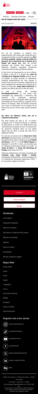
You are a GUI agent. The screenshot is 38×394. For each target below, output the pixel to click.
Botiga (19, 206)
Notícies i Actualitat (10, 237)
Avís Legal (12, 382)
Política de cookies (23, 377)
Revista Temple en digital (12, 257)
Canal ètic (20, 382)
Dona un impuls (19, 200)
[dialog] (34, 390)
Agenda (6, 242)
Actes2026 (7, 252)
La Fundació (7, 218)
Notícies (6, 17)
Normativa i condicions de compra (15, 233)
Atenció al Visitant (9, 228)
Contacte (19, 193)
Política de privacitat (9, 377)
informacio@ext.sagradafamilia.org (14, 384)
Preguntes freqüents (10, 223)
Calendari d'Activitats (18, 17)
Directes (31, 17)
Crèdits (27, 382)
